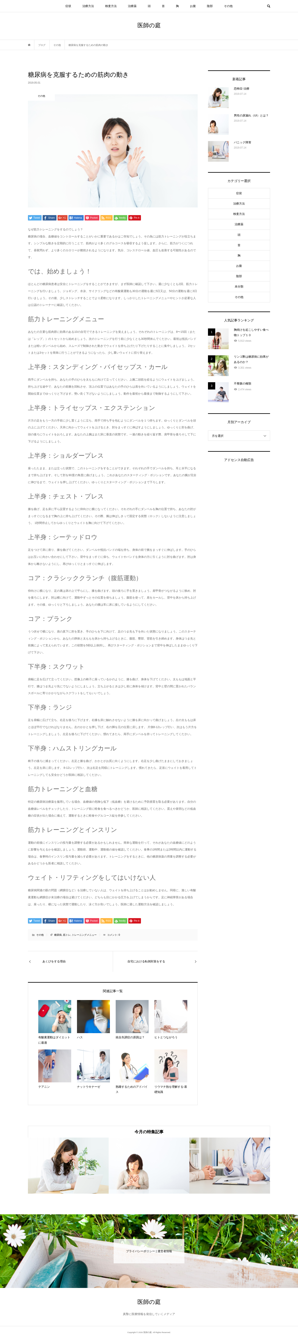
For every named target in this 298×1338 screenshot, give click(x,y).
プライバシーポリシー (140, 1251)
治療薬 (132, 6)
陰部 (210, 6)
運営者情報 (164, 1251)
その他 (228, 6)
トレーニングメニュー (84, 934)
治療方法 (88, 6)
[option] (68, 1166)
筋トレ (67, 934)
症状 (68, 6)
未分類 (239, 286)
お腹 (193, 6)
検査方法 (111, 6)
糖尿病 (58, 934)
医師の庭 (149, 25)
